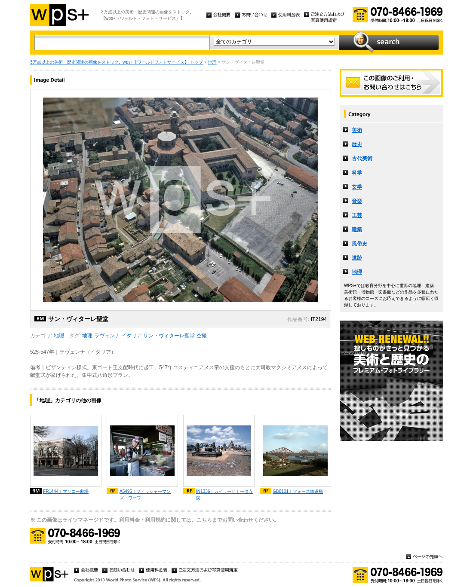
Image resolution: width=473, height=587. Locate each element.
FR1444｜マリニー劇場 (66, 491)
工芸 (357, 215)
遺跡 (357, 258)
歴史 (357, 144)
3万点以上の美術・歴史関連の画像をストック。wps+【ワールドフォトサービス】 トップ (116, 62)
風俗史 (359, 244)
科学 (357, 173)
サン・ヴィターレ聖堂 (169, 336)
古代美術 (362, 159)
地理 (212, 62)
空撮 (202, 336)
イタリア (131, 336)
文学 (357, 187)
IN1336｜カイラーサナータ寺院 (224, 494)
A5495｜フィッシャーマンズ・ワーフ (145, 494)
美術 (357, 130)
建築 (357, 229)
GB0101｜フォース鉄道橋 (298, 491)
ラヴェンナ (107, 336)
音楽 (357, 201)
